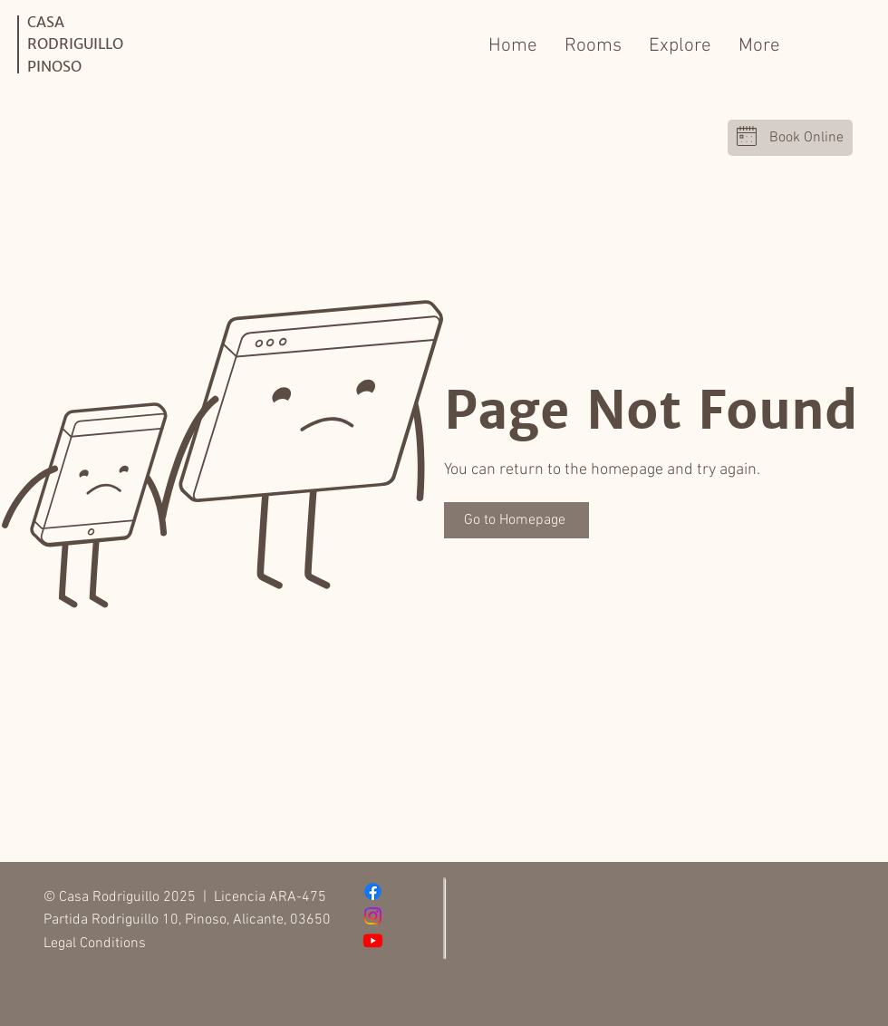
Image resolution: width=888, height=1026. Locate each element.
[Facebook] (373, 891)
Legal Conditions (94, 943)
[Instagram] (373, 916)
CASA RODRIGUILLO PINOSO (75, 44)
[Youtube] (373, 940)
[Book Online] (790, 138)
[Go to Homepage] (516, 520)
